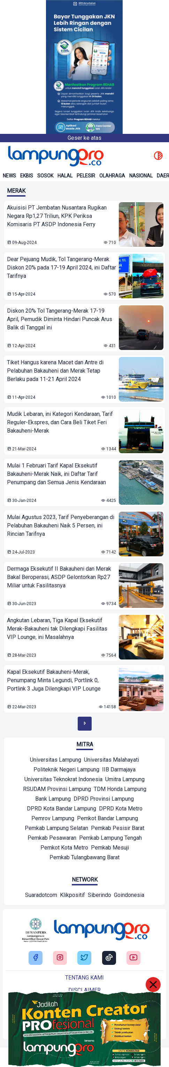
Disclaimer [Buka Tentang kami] (84, 990)
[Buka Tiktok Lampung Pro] (109, 958)
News (9, 175)
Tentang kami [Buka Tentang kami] (84, 977)
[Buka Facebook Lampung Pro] (35, 958)
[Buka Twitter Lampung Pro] (84, 958)
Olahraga (112, 175)
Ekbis (26, 175)
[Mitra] (56, 760)
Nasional (141, 175)
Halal (64, 175)
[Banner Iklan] (84, 67)
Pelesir (86, 175)
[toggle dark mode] (158, 156)
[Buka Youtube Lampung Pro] (133, 958)
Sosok (45, 175)
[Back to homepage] (55, 156)
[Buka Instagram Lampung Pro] (60, 958)
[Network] (41, 896)
